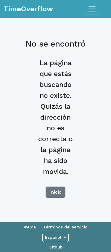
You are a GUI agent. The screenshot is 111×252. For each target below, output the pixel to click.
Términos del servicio (65, 227)
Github (56, 247)
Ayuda (30, 227)
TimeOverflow (28, 9)
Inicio (55, 192)
